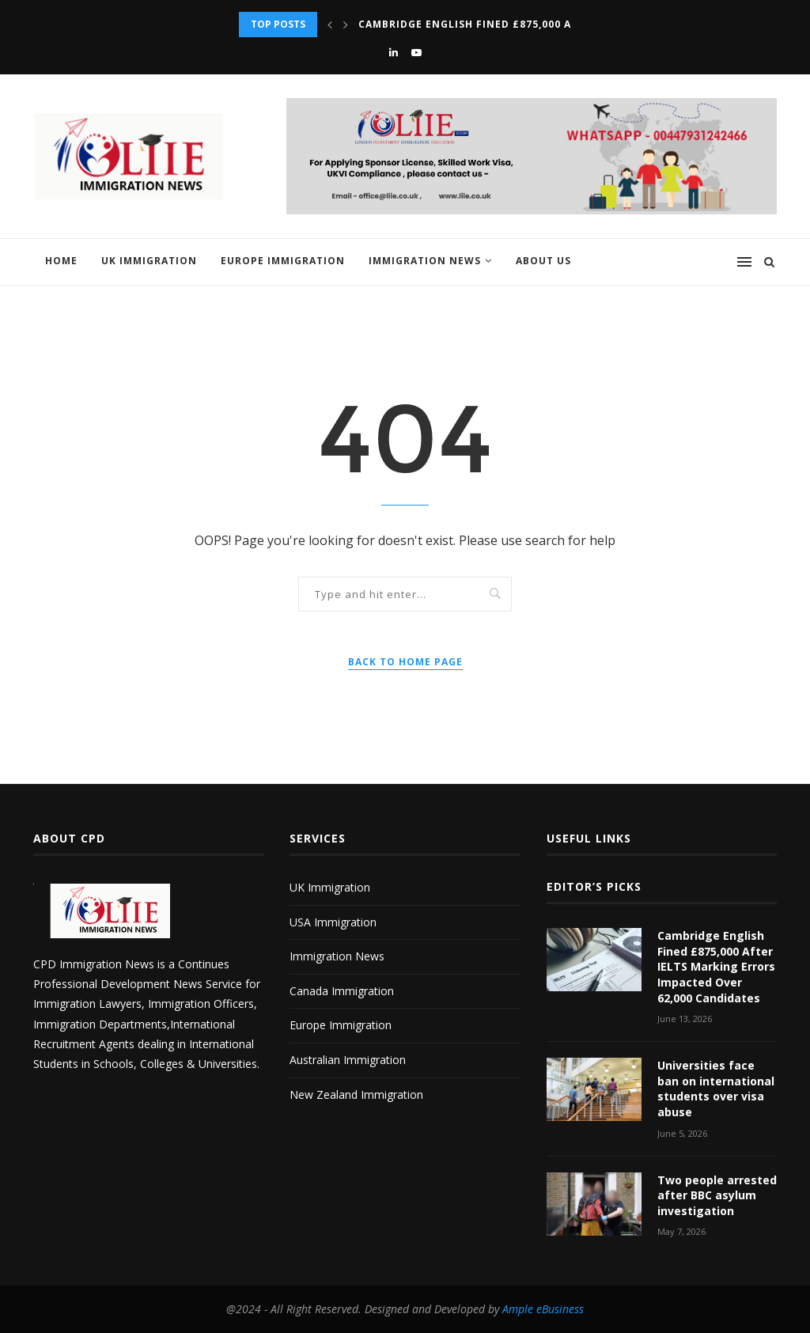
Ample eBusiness (543, 1308)
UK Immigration (149, 260)
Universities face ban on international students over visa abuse (715, 1088)
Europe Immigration (283, 260)
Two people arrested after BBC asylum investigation (717, 1195)
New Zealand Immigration (356, 1094)
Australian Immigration (348, 1059)
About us (543, 260)
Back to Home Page (405, 661)
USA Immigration (333, 922)
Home (61, 260)
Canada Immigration (342, 990)
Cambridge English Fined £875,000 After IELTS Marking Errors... (551, 24)
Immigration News (425, 260)
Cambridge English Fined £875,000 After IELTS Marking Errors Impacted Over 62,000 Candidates (716, 966)
